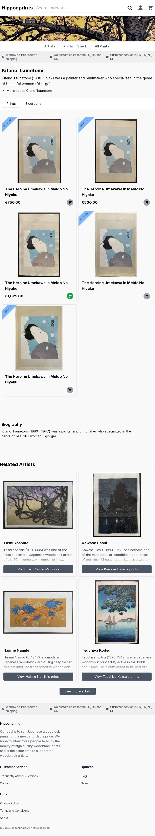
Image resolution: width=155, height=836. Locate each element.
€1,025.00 (14, 296)
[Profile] (140, 8)
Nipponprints (17, 8)
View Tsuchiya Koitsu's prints (116, 677)
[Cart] (151, 8)
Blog (84, 776)
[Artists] (50, 46)
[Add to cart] (70, 202)
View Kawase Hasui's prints (117, 569)
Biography (33, 104)
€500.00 (90, 202)
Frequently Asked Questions (19, 776)
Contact (5, 783)
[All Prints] (103, 46)
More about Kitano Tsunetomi (27, 91)
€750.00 (13, 202)
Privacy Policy (9, 803)
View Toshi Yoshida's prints (38, 569)
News (84, 783)
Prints (11, 104)
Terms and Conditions (14, 810)
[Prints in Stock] (76, 46)
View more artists (77, 691)
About (4, 818)
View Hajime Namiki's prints (38, 677)
